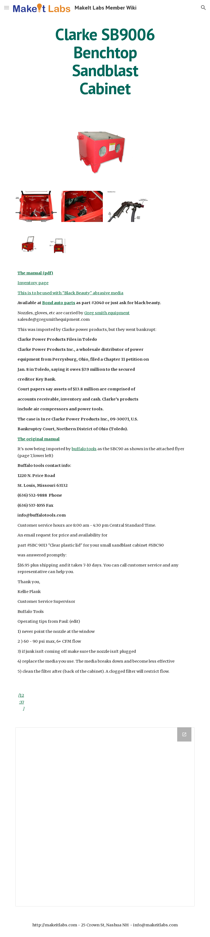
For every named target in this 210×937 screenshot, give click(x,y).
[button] (6, 7)
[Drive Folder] (104, 816)
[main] (105, 61)
